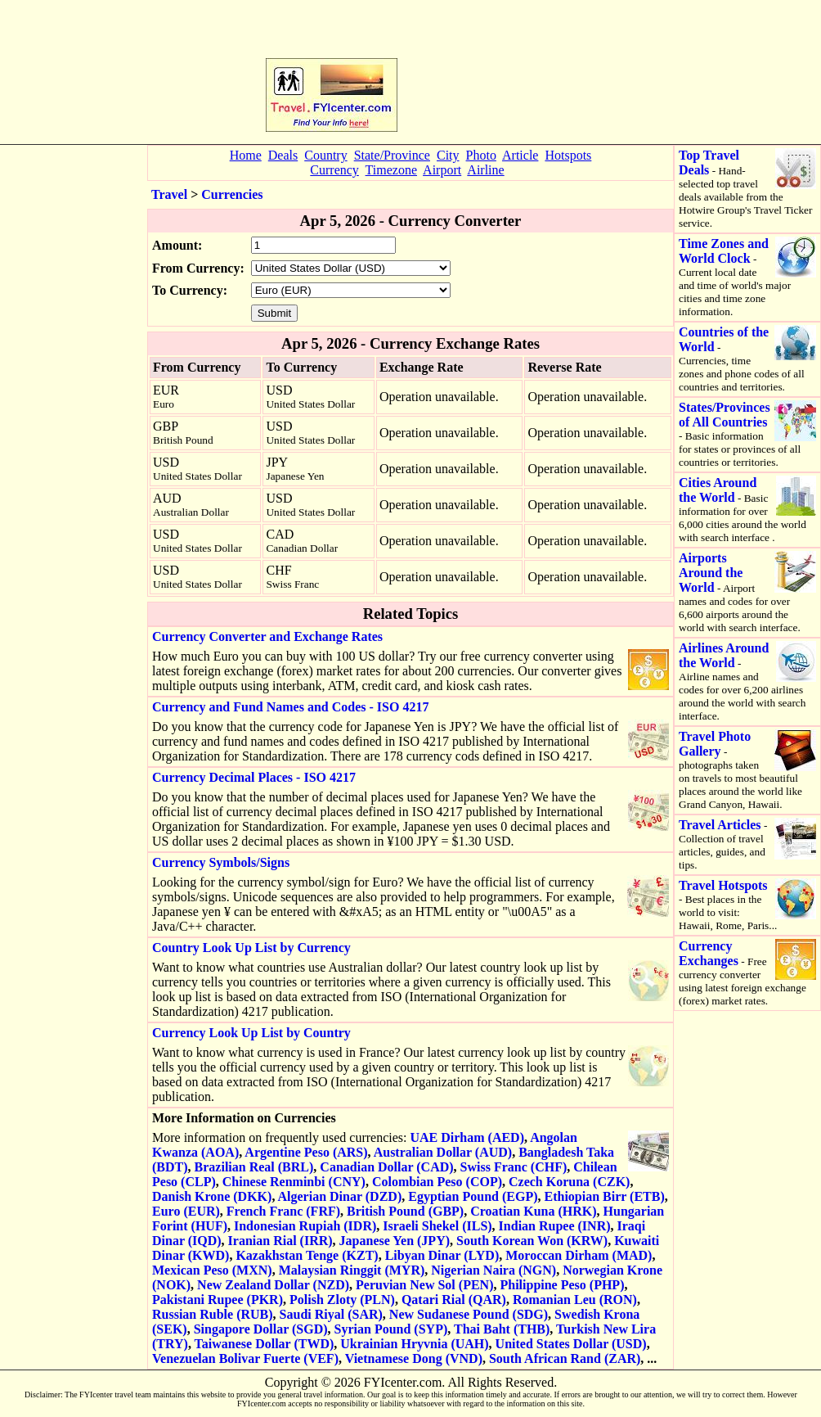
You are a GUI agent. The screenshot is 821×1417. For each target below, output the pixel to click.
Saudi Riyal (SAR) (331, 1314)
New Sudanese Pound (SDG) (468, 1314)
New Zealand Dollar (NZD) (273, 1285)
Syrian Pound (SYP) (391, 1329)
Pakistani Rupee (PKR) (217, 1299)
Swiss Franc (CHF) (514, 1167)
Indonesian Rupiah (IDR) (305, 1226)
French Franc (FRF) (283, 1211)
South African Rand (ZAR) (564, 1358)
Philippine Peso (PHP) (562, 1285)
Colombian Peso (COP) (437, 1182)
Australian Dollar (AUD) (443, 1152)
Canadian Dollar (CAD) (386, 1167)
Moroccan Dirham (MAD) (578, 1255)
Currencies (231, 194)
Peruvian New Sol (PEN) (424, 1285)
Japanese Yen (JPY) (394, 1241)
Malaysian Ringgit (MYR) (352, 1270)
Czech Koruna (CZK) (569, 1182)
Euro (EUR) (186, 1211)
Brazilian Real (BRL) (254, 1167)
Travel (169, 194)
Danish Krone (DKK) (211, 1196)
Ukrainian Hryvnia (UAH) (414, 1344)
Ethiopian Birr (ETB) (604, 1196)
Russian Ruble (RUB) (212, 1314)
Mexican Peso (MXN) (212, 1270)
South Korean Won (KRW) (532, 1241)
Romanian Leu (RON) (575, 1299)
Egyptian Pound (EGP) (472, 1196)
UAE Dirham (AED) (467, 1137)
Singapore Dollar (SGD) (261, 1329)
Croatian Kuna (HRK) (533, 1211)
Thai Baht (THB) (502, 1329)
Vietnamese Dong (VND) (413, 1358)
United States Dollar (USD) (571, 1344)
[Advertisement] (479, 70)
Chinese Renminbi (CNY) (294, 1182)
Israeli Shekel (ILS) (437, 1226)
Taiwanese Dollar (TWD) (264, 1344)
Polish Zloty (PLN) (342, 1299)
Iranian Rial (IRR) (280, 1241)
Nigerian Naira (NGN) (493, 1270)
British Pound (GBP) (405, 1211)
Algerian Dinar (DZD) (340, 1196)
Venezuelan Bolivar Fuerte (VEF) (245, 1358)
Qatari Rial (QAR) (454, 1299)
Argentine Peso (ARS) (306, 1152)
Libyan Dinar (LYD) (442, 1255)
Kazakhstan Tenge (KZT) (307, 1255)
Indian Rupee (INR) (555, 1226)
